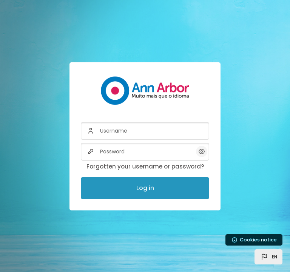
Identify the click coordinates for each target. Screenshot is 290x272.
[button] (268, 256)
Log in (145, 188)
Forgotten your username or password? (145, 166)
